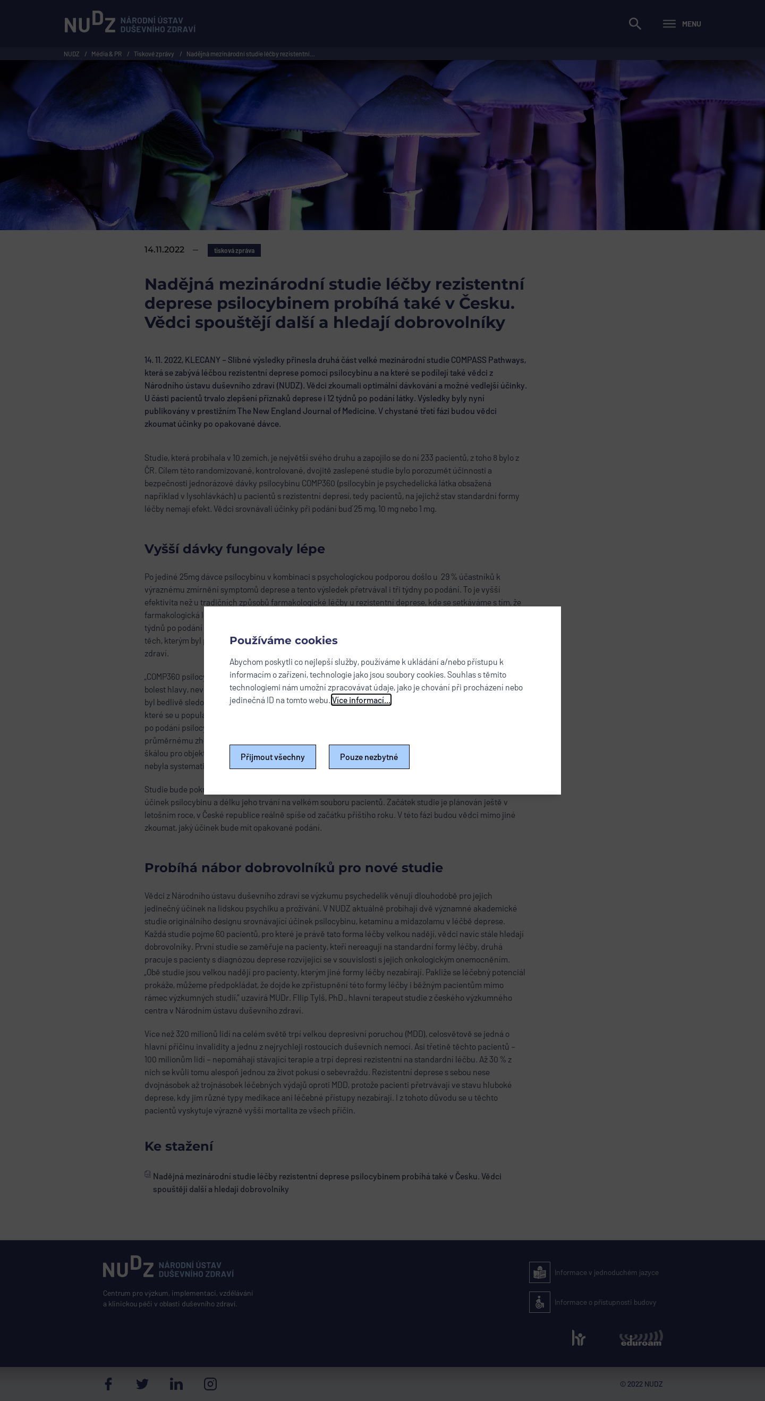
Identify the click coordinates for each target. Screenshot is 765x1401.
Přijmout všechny (273, 757)
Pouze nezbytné (369, 757)
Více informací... (361, 700)
